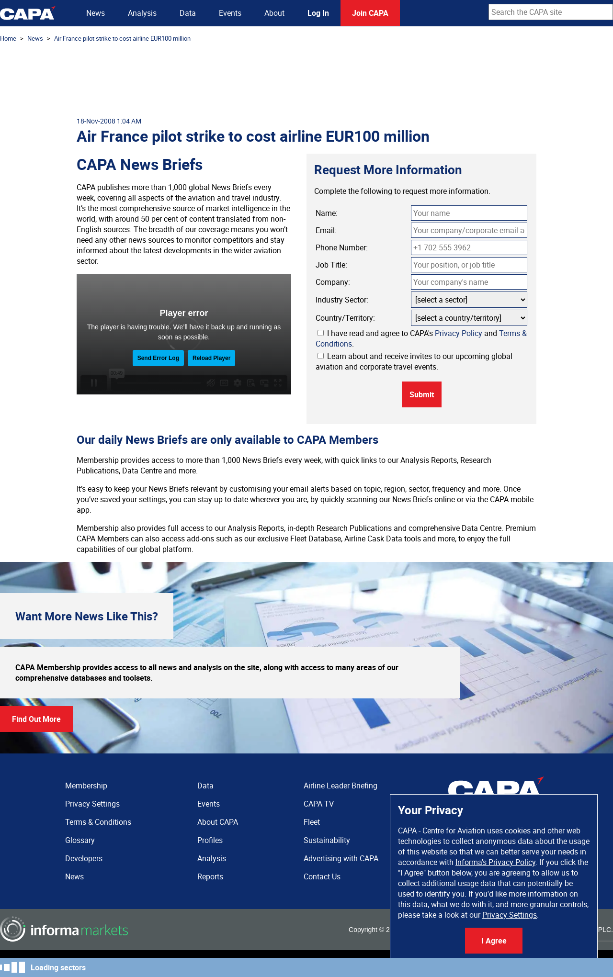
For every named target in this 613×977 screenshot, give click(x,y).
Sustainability (327, 840)
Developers (83, 858)
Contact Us (322, 876)
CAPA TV (319, 803)
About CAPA (217, 822)
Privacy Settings (509, 915)
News (95, 13)
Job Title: (331, 264)
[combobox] (550, 12)
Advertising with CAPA (341, 858)
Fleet (312, 822)
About (274, 13)
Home (8, 38)
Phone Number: (342, 247)
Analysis (142, 13)
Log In (318, 13)
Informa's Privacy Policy (495, 862)
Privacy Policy (458, 333)
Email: (326, 230)
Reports (210, 876)
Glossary (80, 840)
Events (230, 13)
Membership (86, 785)
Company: (333, 282)
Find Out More (36, 719)
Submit (421, 394)
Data (188, 13)
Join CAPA (370, 13)
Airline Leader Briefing (340, 785)
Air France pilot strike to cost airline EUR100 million (122, 38)
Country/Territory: (345, 318)
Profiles (210, 840)
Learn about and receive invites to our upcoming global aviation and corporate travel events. (414, 361)
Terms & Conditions (98, 822)
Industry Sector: (342, 299)
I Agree (494, 940)
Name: (327, 213)
